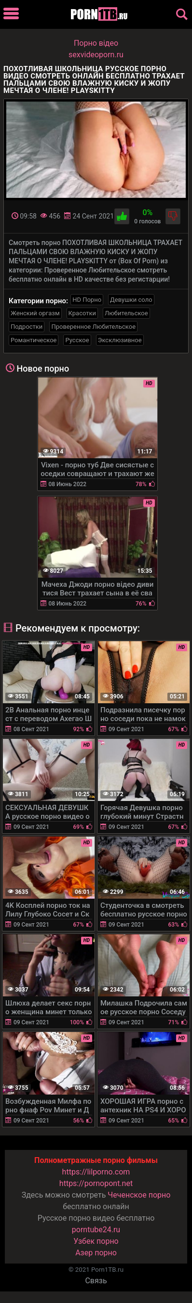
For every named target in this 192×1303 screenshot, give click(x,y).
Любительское (126, 313)
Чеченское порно (139, 1195)
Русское (77, 340)
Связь (96, 1280)
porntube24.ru (96, 1229)
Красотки (82, 313)
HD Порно (86, 299)
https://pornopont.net (96, 1183)
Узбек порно (96, 1241)
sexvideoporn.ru (96, 54)
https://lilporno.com (96, 1171)
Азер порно (96, 1252)
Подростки (26, 326)
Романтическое (33, 340)
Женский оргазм (35, 313)
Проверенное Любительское (93, 326)
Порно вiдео (96, 43)
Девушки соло (131, 299)
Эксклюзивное (120, 340)
